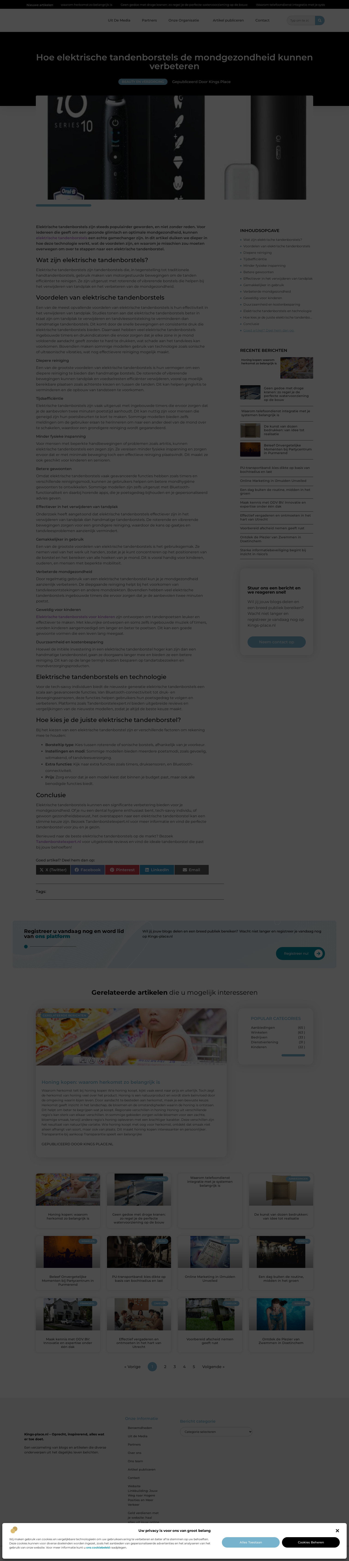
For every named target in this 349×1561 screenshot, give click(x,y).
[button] (337, 1530)
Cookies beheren (311, 1542)
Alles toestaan (251, 1542)
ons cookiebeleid (98, 1547)
